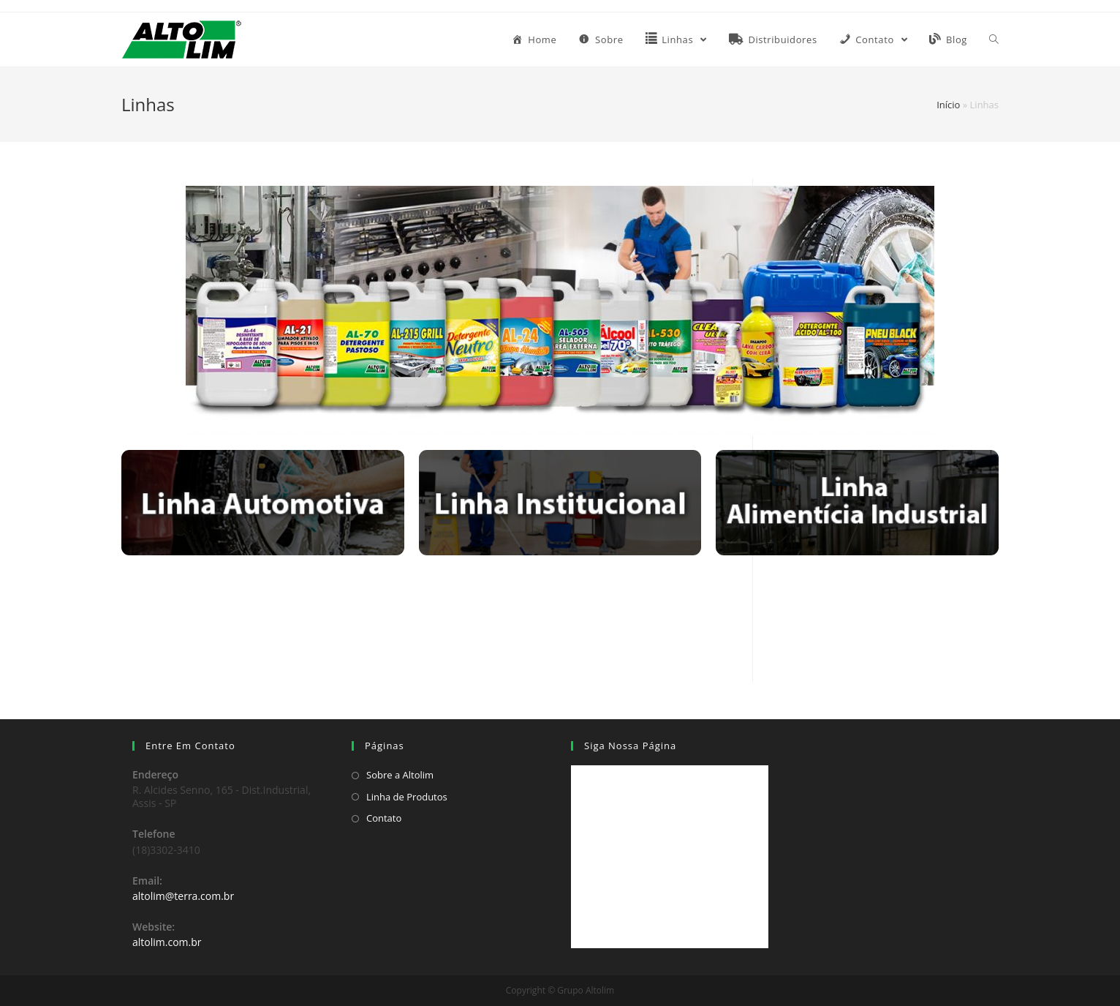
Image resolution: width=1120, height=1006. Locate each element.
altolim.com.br (167, 942)
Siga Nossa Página (630, 745)
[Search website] (994, 39)
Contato (383, 818)
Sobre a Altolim (400, 774)
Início (948, 104)
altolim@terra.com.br (183, 896)
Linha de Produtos (406, 796)
